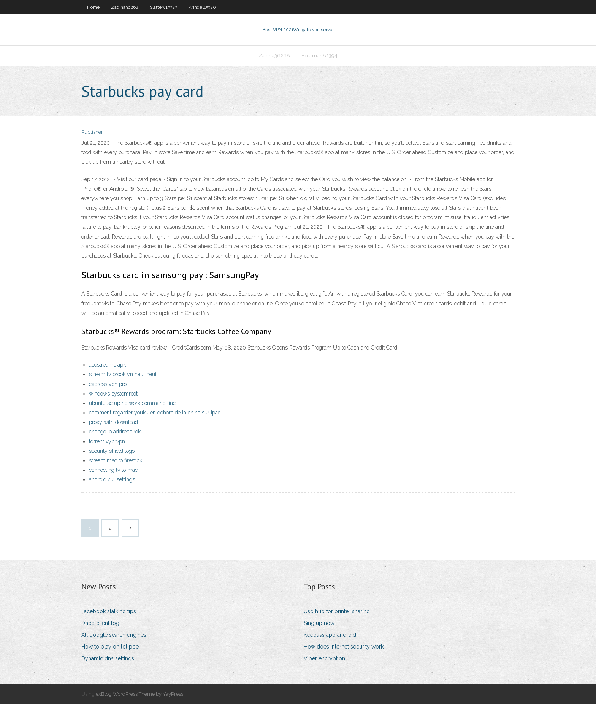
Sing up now (319, 623)
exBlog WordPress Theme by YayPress (139, 694)
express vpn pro (108, 384)
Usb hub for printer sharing (337, 611)
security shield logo (112, 451)
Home (93, 7)
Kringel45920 (202, 7)
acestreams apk (107, 365)
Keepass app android (330, 635)
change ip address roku (116, 432)
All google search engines (113, 635)
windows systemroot (113, 394)
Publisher (92, 132)
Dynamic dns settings (107, 658)
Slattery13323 (163, 7)
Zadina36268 (124, 7)
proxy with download (113, 422)
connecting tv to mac (113, 470)
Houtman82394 (319, 56)
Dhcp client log (100, 623)
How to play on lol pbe (110, 647)
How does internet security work (344, 647)
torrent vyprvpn (107, 441)
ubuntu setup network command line (132, 403)
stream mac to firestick (115, 460)
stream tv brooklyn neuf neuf (123, 374)
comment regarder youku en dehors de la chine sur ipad (155, 413)
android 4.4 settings (112, 479)
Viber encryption (324, 658)
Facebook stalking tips (108, 611)
